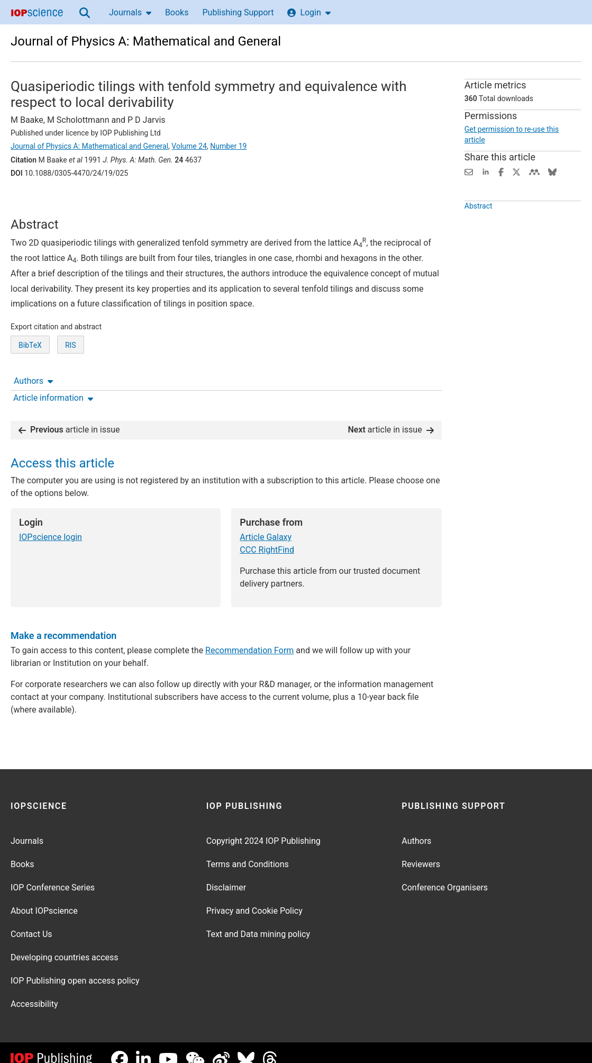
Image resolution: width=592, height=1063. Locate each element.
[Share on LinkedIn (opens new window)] (485, 171)
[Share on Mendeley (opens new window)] (534, 171)
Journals (130, 12)
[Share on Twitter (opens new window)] (516, 171)
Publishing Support (238, 12)
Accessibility (34, 991)
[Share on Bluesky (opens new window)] (552, 171)
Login (308, 12)
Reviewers (421, 851)
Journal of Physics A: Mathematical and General (146, 41)
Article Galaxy (266, 524)
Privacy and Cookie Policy (254, 898)
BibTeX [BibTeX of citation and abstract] (30, 379)
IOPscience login (50, 524)
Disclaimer (226, 874)
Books (177, 12)
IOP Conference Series (53, 874)
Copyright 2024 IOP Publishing (263, 828)
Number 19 (228, 146)
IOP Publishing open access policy (75, 967)
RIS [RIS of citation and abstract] (70, 379)
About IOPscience (44, 898)
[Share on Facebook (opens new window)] (501, 171)
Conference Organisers (445, 874)
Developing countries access (65, 944)
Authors (33, 202)
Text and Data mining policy (258, 921)
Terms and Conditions (247, 851)
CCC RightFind (267, 537)
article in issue (69, 416)
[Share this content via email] (469, 171)
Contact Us (31, 921)
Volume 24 (189, 146)
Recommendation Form (249, 637)
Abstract (479, 225)
